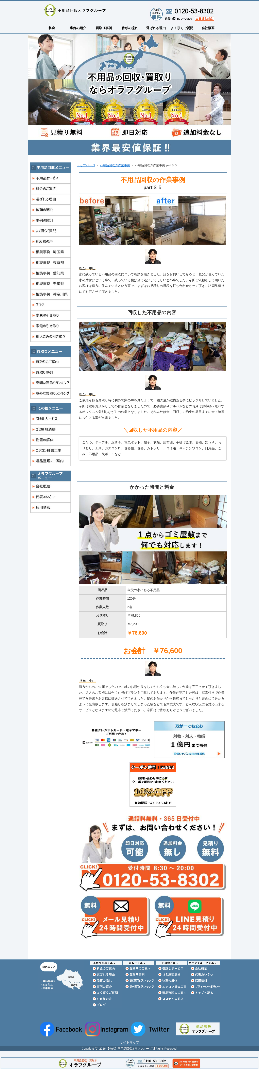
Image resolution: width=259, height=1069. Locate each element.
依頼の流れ (130, 28)
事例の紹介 (78, 28)
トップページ (86, 165)
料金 (52, 28)
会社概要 (208, 28)
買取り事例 (104, 28)
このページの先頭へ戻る (218, 957)
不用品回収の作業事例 (115, 165)
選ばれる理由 (156, 28)
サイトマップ (129, 1042)
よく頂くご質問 (182, 28)
